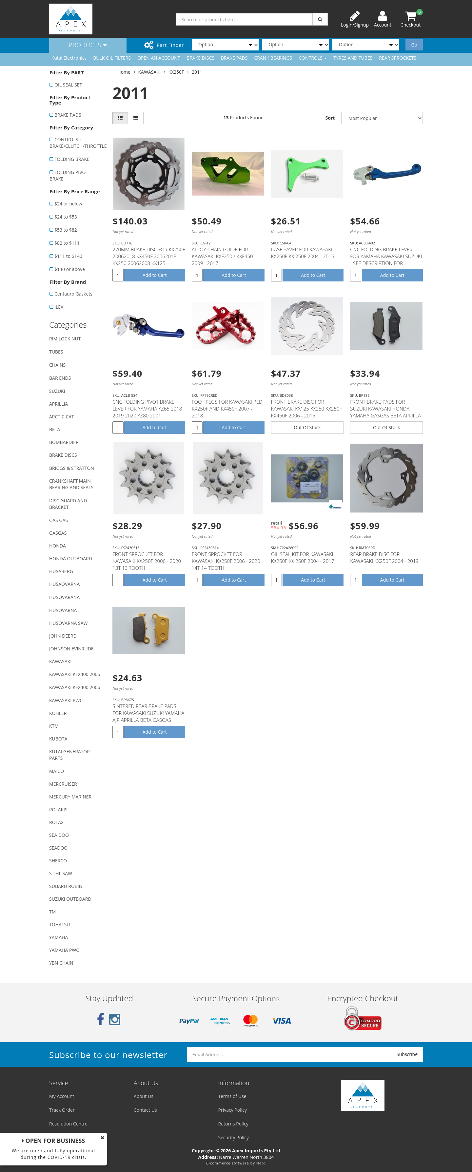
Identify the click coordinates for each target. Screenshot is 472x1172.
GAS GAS (58, 520)
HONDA (57, 546)
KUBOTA (58, 739)
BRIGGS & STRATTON (71, 468)
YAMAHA (58, 937)
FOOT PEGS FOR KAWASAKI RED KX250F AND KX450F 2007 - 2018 (227, 408)
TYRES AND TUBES (352, 58)
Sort (330, 118)
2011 (197, 72)
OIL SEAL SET (68, 85)
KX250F (176, 72)
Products (88, 45)
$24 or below (68, 204)
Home (123, 72)
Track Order (62, 1110)
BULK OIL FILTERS (112, 58)
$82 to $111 (67, 243)
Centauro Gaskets (73, 294)
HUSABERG (61, 571)
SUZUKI (57, 391)
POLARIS (58, 809)
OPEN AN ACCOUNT (158, 58)
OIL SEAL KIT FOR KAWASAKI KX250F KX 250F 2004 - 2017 (302, 557)
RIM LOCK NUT (65, 339)
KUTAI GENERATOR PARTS (69, 754)
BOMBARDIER (64, 442)
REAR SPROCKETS (397, 58)
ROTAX (56, 822)
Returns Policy (233, 1124)
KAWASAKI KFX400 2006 (74, 687)
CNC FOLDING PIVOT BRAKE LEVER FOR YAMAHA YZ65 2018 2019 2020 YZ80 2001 (147, 408)
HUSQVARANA (64, 597)
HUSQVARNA (63, 610)
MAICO (56, 771)
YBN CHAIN (61, 963)
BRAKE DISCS (200, 58)
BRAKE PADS (234, 58)
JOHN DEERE (62, 636)
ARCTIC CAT (61, 416)
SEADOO (58, 848)
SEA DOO (59, 835)
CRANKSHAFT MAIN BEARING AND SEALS (71, 484)
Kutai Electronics (69, 58)
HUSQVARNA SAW (68, 623)
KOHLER (58, 713)
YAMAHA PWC (64, 950)
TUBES (56, 352)
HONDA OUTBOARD (70, 558)
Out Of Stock (307, 427)
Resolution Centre (68, 1124)
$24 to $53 (65, 217)
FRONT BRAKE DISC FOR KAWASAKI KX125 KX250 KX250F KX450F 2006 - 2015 (306, 408)
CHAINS (57, 365)
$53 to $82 (65, 230)
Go (414, 45)
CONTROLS (313, 58)
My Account (61, 1096)
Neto (261, 1163)
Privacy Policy (232, 1110)
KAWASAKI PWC (66, 700)
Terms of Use (232, 1096)
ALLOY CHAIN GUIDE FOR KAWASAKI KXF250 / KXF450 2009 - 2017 (222, 256)
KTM (54, 726)
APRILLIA (58, 404)
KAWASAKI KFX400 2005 (74, 674)
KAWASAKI (60, 661)
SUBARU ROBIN (65, 886)
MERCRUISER (63, 784)
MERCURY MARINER (70, 797)
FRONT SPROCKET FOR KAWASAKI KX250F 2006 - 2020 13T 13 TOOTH (146, 561)
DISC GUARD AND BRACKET (68, 503)
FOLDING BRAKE (71, 159)
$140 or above (69, 269)
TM (52, 912)
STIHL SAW (60, 873)
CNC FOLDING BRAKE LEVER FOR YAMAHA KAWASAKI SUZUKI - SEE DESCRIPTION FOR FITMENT (386, 259)
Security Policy (233, 1137)
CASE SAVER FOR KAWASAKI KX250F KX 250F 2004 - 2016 (302, 252)
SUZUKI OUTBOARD (70, 899)
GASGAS (58, 533)
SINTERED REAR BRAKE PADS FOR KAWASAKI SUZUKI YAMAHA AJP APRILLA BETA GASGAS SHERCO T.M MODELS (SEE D (148, 716)
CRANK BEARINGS (273, 58)
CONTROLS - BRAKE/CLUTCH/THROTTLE (77, 142)
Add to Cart (155, 275)
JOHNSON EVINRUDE (71, 648)
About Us (143, 1096)
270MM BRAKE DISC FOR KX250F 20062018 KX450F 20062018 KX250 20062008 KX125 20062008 (148, 259)
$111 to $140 (68, 256)
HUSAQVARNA (64, 584)
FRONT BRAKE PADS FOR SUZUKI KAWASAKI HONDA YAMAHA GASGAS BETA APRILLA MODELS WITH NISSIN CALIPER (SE (385, 415)
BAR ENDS (60, 378)
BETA (54, 429)
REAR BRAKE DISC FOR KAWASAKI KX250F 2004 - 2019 (384, 557)
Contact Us (145, 1110)
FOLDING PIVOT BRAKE (68, 175)
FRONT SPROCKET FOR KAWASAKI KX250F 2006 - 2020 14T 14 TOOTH (226, 561)
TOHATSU (59, 924)
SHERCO (58, 860)
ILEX (58, 307)
